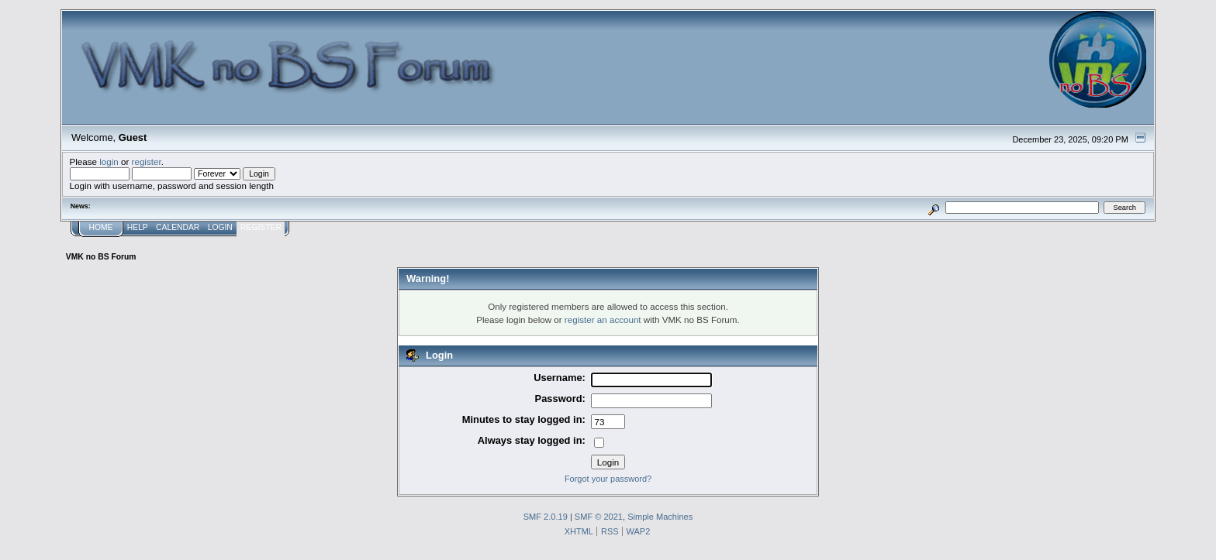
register (146, 161)
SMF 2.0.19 (545, 516)
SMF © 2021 (599, 516)
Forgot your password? (608, 478)
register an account (603, 319)
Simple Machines (660, 516)
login (109, 161)
